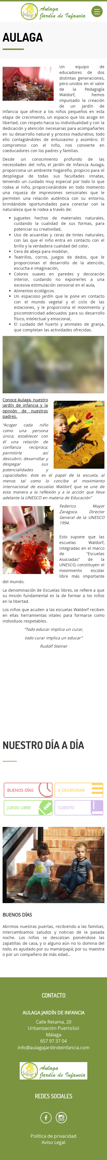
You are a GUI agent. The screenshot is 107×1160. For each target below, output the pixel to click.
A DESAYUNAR (80, 790)
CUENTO (80, 807)
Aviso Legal (53, 1142)
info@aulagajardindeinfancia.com (54, 1047)
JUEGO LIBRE (30, 807)
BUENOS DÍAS (30, 790)
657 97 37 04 (53, 1041)
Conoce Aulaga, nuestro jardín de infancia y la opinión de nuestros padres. (25, 408)
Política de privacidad (53, 1136)
